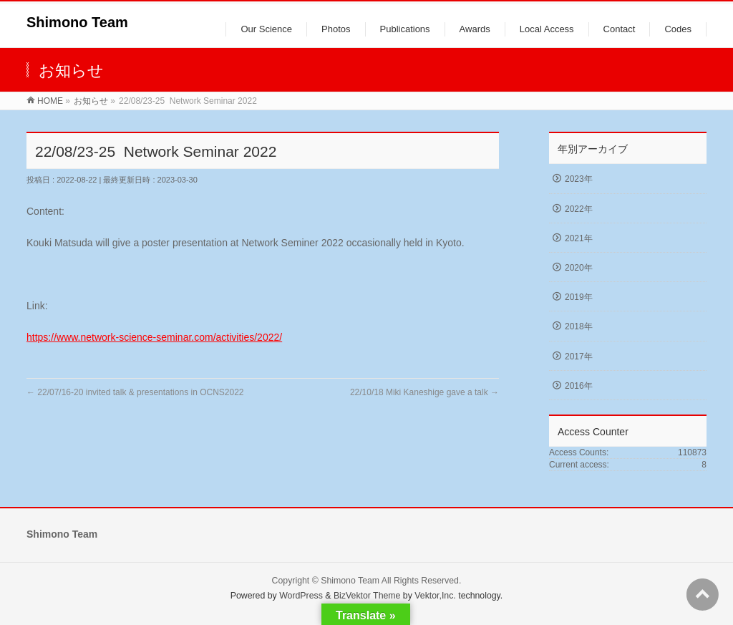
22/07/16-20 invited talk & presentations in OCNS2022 (135, 392)
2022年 (579, 209)
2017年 (579, 357)
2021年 (579, 238)
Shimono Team (77, 22)
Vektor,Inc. (435, 596)
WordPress (301, 596)
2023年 (579, 179)
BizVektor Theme (367, 596)
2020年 (579, 268)
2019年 (579, 297)
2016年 (579, 386)
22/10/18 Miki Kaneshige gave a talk (424, 392)
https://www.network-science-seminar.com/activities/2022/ (154, 337)
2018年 (579, 326)
